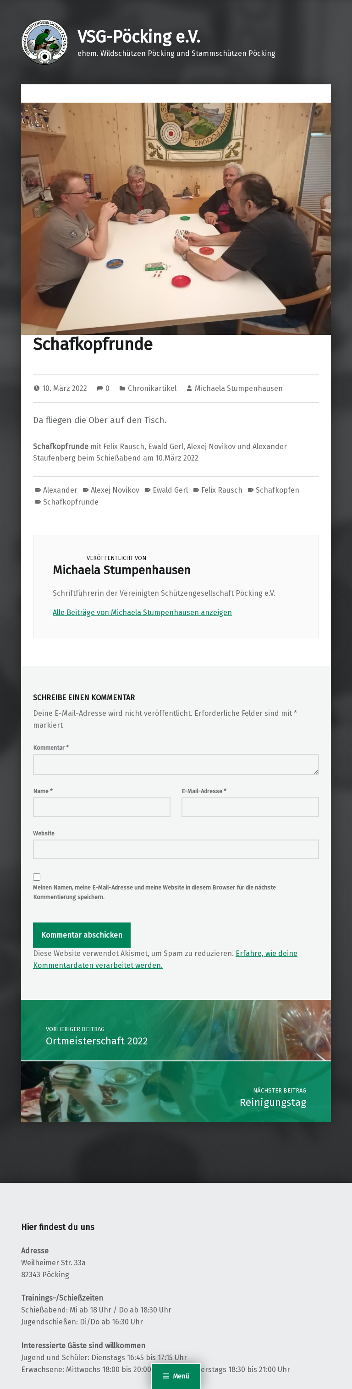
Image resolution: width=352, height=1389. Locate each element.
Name (43, 791)
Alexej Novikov (115, 490)
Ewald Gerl (170, 490)
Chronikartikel (152, 388)
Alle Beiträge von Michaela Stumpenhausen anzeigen (142, 612)
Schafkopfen (277, 490)
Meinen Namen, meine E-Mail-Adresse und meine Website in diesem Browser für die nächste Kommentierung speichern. (154, 892)
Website (44, 833)
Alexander (60, 490)
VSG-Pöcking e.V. (138, 37)
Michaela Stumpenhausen (239, 388)
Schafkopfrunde (71, 502)
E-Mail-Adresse (204, 791)
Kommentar (51, 747)
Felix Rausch (221, 490)
